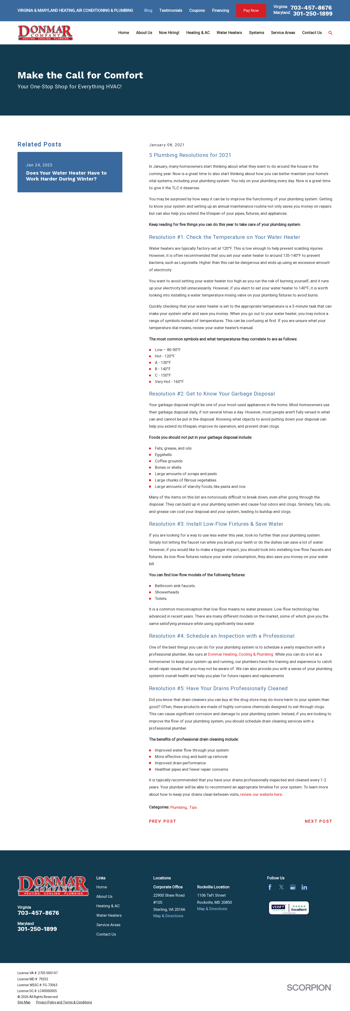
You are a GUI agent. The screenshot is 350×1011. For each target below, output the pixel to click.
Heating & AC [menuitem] (198, 33)
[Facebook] (270, 887)
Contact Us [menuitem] (312, 33)
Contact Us (106, 934)
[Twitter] (281, 887)
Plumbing (178, 807)
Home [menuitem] (123, 33)
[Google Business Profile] (293, 887)
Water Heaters (109, 915)
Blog (148, 10)
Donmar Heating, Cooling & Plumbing (240, 654)
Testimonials (170, 10)
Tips (193, 807)
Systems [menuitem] (256, 33)
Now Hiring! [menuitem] (169, 33)
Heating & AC (108, 906)
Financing (220, 10)
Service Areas (108, 925)
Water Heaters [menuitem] (229, 33)
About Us (104, 896)
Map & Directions (168, 916)
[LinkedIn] (304, 887)
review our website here (261, 794)
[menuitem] (23, 1002)
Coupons (197, 10)
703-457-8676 (311, 8)
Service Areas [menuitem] (283, 33)
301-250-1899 (313, 14)
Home (101, 887)
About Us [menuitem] (144, 33)
